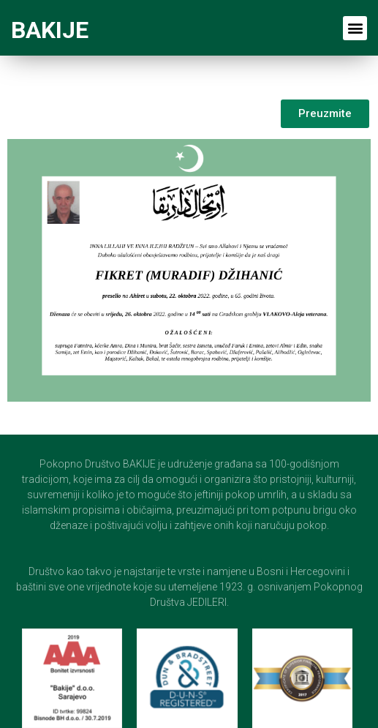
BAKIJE (49, 30)
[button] (355, 28)
